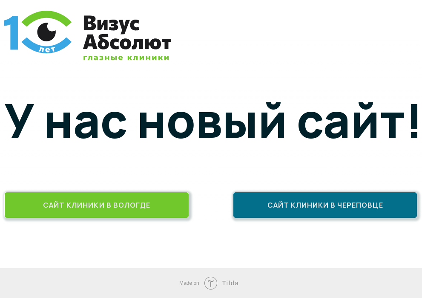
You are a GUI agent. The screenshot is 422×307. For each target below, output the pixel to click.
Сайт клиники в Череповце (325, 205)
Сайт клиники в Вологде (96, 205)
